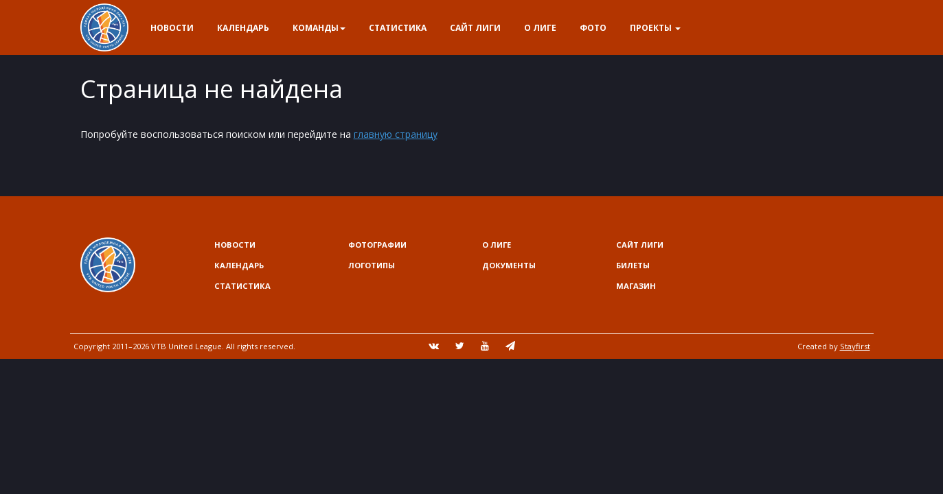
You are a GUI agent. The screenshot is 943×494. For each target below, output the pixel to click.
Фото (593, 28)
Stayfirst (855, 346)
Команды (319, 28)
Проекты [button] (655, 28)
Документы (509, 265)
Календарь (243, 28)
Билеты (633, 265)
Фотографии (377, 244)
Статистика (398, 28)
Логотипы (371, 265)
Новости (172, 28)
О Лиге (540, 28)
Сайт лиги (475, 28)
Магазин (636, 286)
